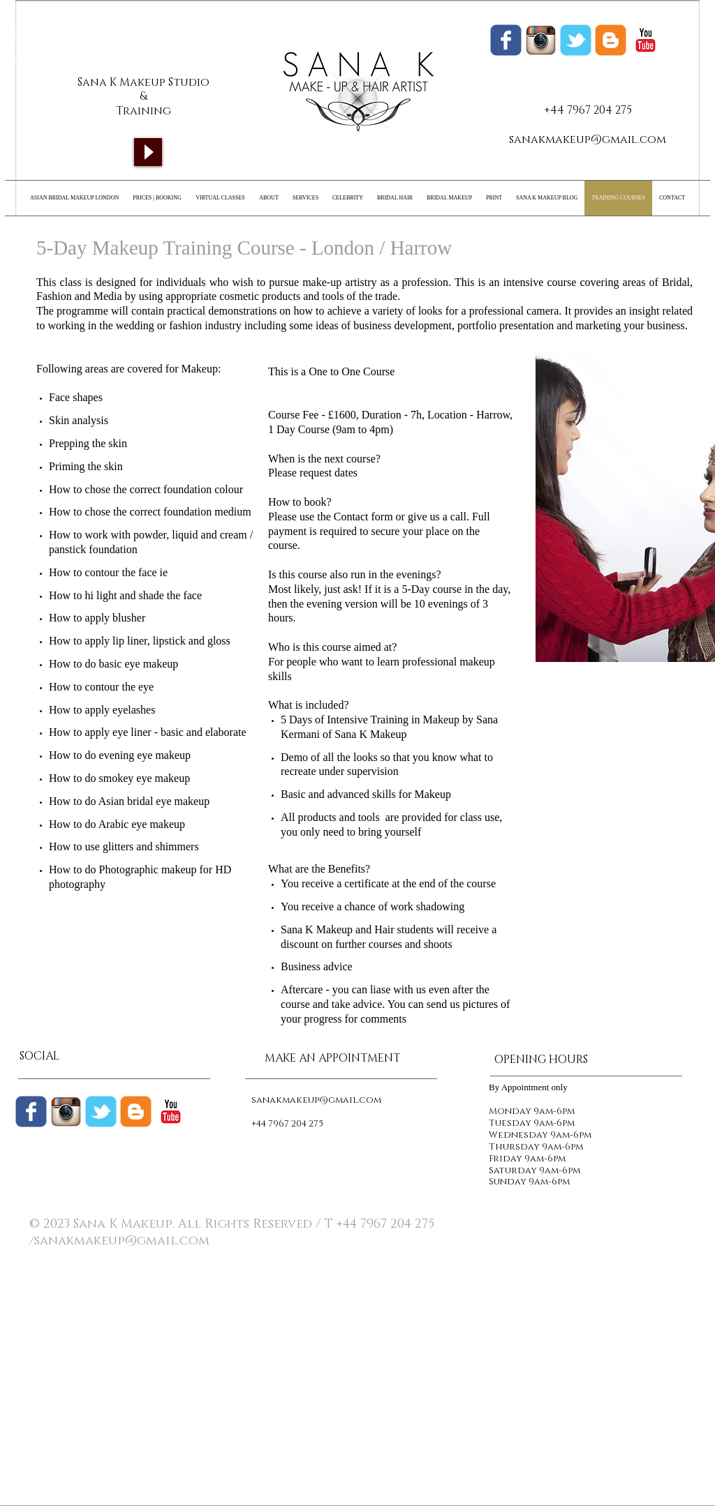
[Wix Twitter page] (575, 40)
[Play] (148, 152)
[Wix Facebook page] (506, 40)
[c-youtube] (645, 40)
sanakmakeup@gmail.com (587, 139)
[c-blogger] (136, 1111)
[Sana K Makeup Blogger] (610, 40)
